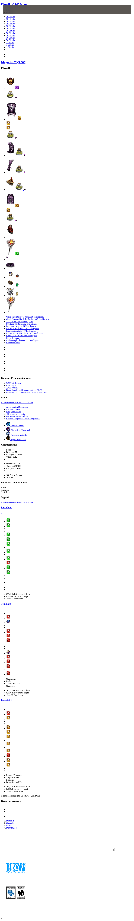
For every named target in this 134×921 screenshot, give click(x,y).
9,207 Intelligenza (13, 383)
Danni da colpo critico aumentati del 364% (24, 390)
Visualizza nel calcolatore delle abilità (17, 402)
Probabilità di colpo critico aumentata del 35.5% (26, 392)
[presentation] (11, 9)
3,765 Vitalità (12, 388)
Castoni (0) (11, 385)
